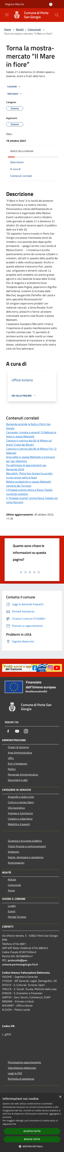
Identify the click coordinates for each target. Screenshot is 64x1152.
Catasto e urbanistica (20, 819)
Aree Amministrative (20, 753)
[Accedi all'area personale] (50, 4)
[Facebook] (8, 731)
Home (7, 29)
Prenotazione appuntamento (24, 1062)
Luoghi (12, 906)
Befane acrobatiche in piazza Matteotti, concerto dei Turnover (29, 484)
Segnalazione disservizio (22, 1068)
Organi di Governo (18, 747)
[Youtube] (17, 731)
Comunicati (34, 29)
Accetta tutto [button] (31, 1131)
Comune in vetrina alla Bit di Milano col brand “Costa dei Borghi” (29, 442)
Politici (12, 769)
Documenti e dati (18, 780)
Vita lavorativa (16, 808)
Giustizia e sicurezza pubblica (25, 841)
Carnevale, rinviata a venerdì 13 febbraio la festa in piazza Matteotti (31, 434)
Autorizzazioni (16, 863)
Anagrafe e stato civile (21, 797)
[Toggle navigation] (7, 15)
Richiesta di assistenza (21, 1079)
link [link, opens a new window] (14, 1124)
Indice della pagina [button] (21, 151)
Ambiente (13, 852)
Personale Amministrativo (23, 774)
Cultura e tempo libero (21, 802)
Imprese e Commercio (20, 813)
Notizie (12, 879)
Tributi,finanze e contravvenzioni (27, 846)
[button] (32, 1146)
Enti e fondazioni (17, 763)
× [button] (60, 1097)
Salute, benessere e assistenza (25, 857)
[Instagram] (26, 731)
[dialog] (32, 1122)
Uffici (11, 758)
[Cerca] (57, 15)
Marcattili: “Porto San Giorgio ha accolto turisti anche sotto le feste (29, 475)
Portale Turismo (17, 917)
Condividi (14, 87)
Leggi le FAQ (15, 1073)
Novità (20, 29)
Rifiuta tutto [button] (32, 1139)
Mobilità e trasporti (19, 824)
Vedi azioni (15, 94)
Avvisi (11, 890)
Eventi (11, 911)
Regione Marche (14, 4)
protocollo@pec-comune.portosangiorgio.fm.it (20, 962)
